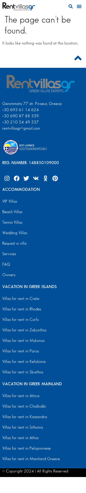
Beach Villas (12, 212)
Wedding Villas (14, 233)
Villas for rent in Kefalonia (24, 362)
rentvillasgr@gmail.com (21, 128)
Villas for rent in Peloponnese (26, 448)
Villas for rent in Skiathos (22, 372)
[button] (70, 6)
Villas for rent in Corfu (20, 320)
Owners (8, 275)
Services (9, 254)
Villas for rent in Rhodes (21, 309)
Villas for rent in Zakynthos (24, 330)
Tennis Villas (12, 222)
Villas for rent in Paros (20, 351)
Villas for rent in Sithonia (22, 427)
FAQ (6, 264)
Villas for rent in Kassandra (24, 417)
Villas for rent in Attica (20, 396)
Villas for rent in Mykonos (23, 341)
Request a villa (14, 243)
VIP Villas (9, 201)
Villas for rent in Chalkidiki (24, 406)
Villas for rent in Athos (20, 438)
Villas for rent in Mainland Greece (31, 459)
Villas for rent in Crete (20, 299)
